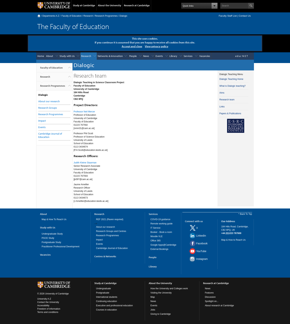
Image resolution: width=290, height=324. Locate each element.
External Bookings (159, 249)
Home (39, 15)
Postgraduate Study (51, 242)
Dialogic (123, 16)
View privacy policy (156, 46)
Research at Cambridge (137, 5)
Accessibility (43, 305)
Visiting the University (161, 292)
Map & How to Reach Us (233, 240)
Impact (42, 120)
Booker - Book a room (161, 232)
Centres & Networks (105, 256)
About (49, 56)
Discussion (210, 297)
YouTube (201, 251)
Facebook (202, 243)
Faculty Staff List (228, 15)
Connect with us (194, 221)
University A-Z (44, 299)
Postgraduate (102, 292)
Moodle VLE (157, 236)
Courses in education (106, 309)
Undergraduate (103, 288)
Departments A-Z (50, 16)
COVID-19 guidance (160, 219)
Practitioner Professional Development (60, 246)
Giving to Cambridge (161, 314)
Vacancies (204, 56)
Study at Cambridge (84, 5)
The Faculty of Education (73, 26)
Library (173, 56)
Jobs (153, 309)
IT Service (156, 228)
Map (153, 297)
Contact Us (245, 15)
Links (222, 106)
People (133, 56)
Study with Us (67, 56)
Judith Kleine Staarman (85, 162)
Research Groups (47, 107)
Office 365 (156, 240)
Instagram (202, 258)
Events (159, 56)
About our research (49, 101)
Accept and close (132, 46)
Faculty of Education (72, 16)
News (146, 56)
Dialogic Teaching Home (231, 79)
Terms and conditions (47, 312)
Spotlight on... (211, 301)
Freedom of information (48, 309)
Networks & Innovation (110, 56)
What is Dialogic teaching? (232, 86)
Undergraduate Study (52, 234)
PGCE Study (48, 238)
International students (106, 297)
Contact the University (48, 302)
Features (209, 292)
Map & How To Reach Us (54, 219)
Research (88, 16)
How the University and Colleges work (169, 288)
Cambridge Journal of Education (112, 248)
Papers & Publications (230, 113)
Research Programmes (106, 16)
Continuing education (106, 301)
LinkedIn (201, 235)
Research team (226, 99)
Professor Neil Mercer (84, 111)
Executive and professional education (114, 305)
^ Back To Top (245, 214)
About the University (109, 5)
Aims (221, 92)
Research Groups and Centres (111, 231)
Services (188, 56)
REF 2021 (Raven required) (109, 219)
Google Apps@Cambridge (163, 245)
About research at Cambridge (219, 305)
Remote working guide (162, 223)
